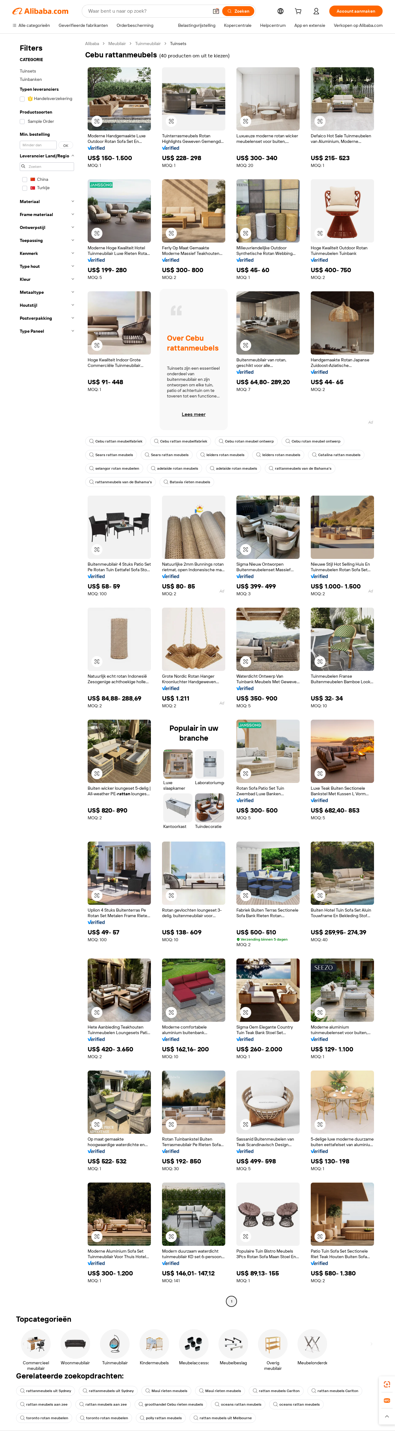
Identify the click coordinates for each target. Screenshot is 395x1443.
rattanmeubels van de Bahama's (300, 468)
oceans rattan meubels (238, 1404)
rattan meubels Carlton (276, 1390)
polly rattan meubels (161, 1418)
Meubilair (117, 43)
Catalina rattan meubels (336, 454)
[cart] (299, 12)
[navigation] (47, 673)
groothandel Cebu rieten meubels (171, 1404)
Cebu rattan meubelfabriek (115, 441)
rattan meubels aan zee (44, 1404)
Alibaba (92, 43)
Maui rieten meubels (166, 1390)
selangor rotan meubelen (114, 468)
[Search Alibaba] (147, 11)
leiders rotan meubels (222, 454)
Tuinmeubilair (148, 43)
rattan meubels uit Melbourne (222, 1418)
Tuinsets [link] (178, 43)
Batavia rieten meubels (187, 482)
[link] (387, 1384)
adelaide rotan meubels (174, 468)
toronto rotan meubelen (44, 1418)
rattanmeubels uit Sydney (45, 1390)
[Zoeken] (238, 11)
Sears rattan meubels (111, 454)
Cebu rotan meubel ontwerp (246, 441)
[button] (216, 11)
